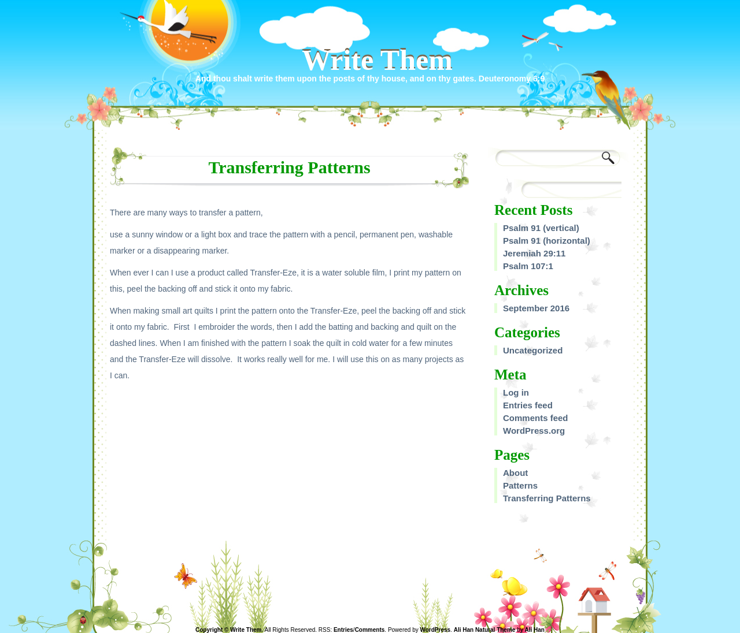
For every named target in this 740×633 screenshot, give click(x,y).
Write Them (377, 60)
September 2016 (536, 308)
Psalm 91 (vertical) (541, 228)
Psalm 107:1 (528, 266)
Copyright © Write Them (228, 630)
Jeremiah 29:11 (534, 253)
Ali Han (535, 630)
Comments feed (535, 418)
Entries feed (528, 405)
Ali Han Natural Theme (485, 630)
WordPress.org (534, 430)
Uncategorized (533, 350)
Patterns (520, 485)
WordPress (435, 630)
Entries (343, 630)
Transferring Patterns (547, 498)
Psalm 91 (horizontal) (546, 240)
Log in (516, 392)
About (515, 473)
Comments (370, 630)
